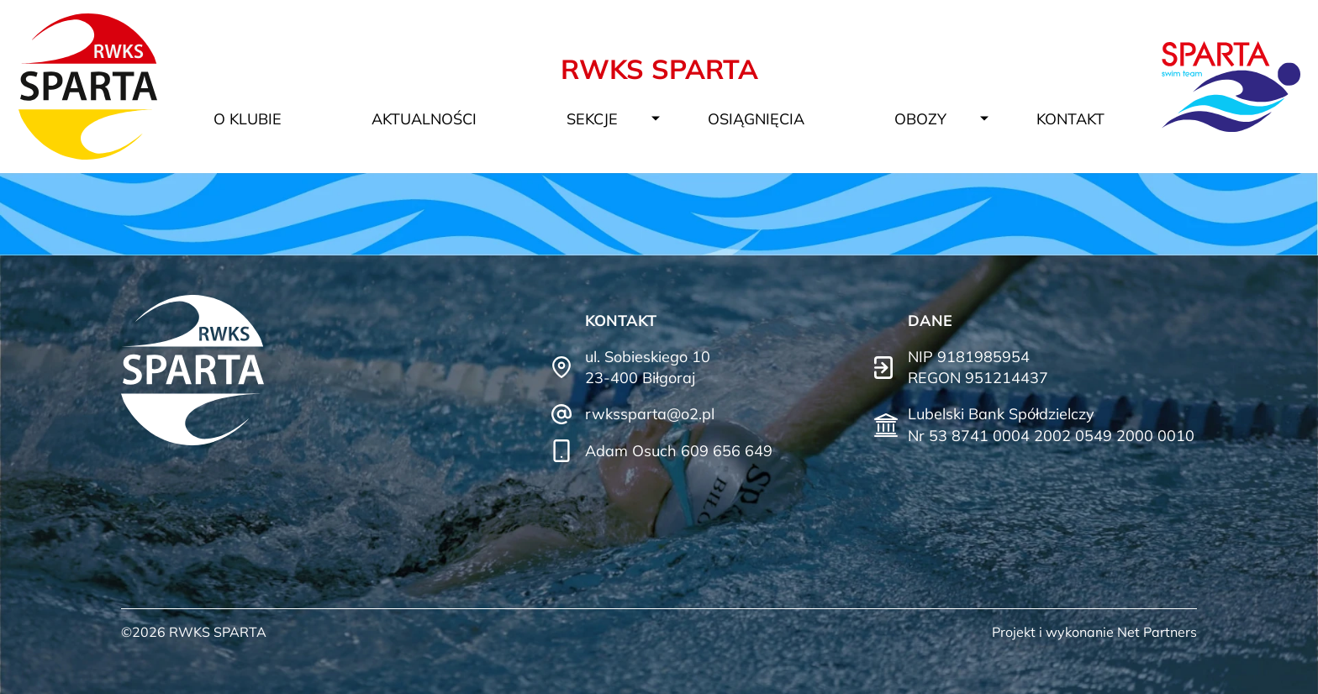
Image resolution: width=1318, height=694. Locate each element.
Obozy (920, 119)
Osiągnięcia (756, 119)
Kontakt (1070, 119)
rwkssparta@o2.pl (649, 413)
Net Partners (1157, 631)
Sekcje (592, 119)
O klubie (248, 119)
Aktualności (424, 119)
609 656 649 (726, 450)
